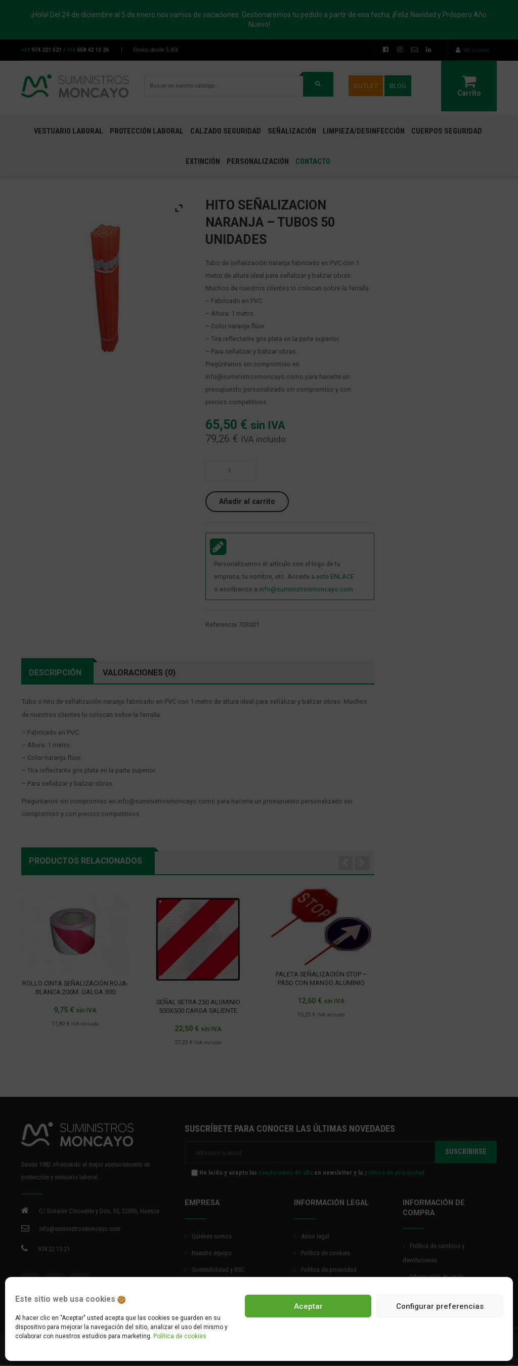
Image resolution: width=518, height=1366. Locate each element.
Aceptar (308, 1306)
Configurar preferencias (440, 1306)
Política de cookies (179, 1336)
